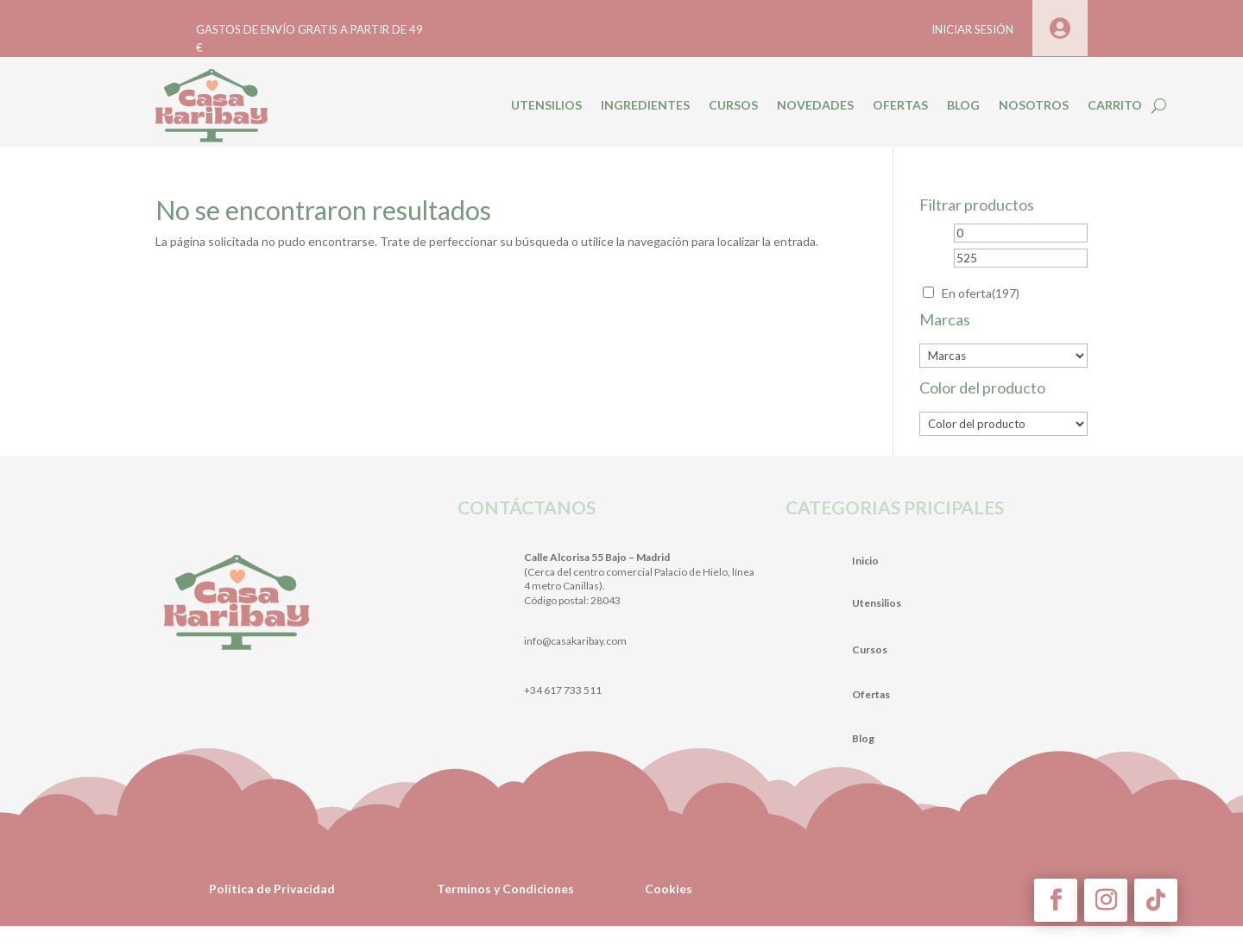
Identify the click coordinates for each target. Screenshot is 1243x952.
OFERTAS (900, 105)
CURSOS (733, 105)
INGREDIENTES (645, 105)
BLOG (963, 105)
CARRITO (1115, 105)
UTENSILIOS (546, 105)
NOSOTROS (1034, 105)
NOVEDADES (815, 105)
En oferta (980, 293)
